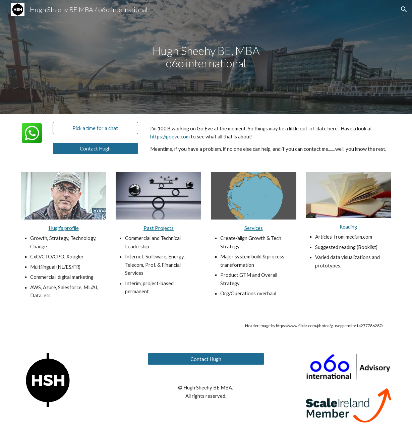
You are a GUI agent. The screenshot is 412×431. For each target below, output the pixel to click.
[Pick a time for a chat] (95, 128)
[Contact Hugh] (95, 148)
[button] (404, 9)
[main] (206, 57)
